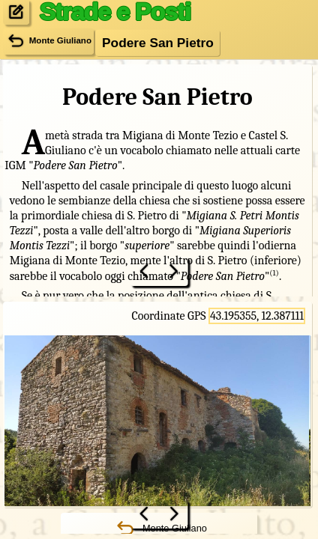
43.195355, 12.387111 (257, 316)
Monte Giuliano (48, 41)
